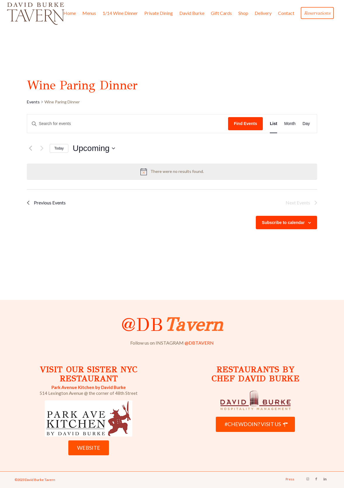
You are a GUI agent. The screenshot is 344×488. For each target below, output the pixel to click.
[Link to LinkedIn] (325, 479)
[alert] (172, 172)
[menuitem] (69, 13)
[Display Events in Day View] (306, 123)
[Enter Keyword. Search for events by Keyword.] (127, 123)
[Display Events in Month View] (290, 123)
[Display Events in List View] (273, 123)
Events (33, 101)
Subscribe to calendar (283, 222)
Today (59, 148)
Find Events (245, 123)
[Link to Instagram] (307, 479)
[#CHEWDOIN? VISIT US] (255, 424)
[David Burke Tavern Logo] (35, 13)
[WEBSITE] (88, 447)
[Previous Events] (30, 148)
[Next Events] (41, 148)
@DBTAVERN (199, 342)
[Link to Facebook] (316, 479)
